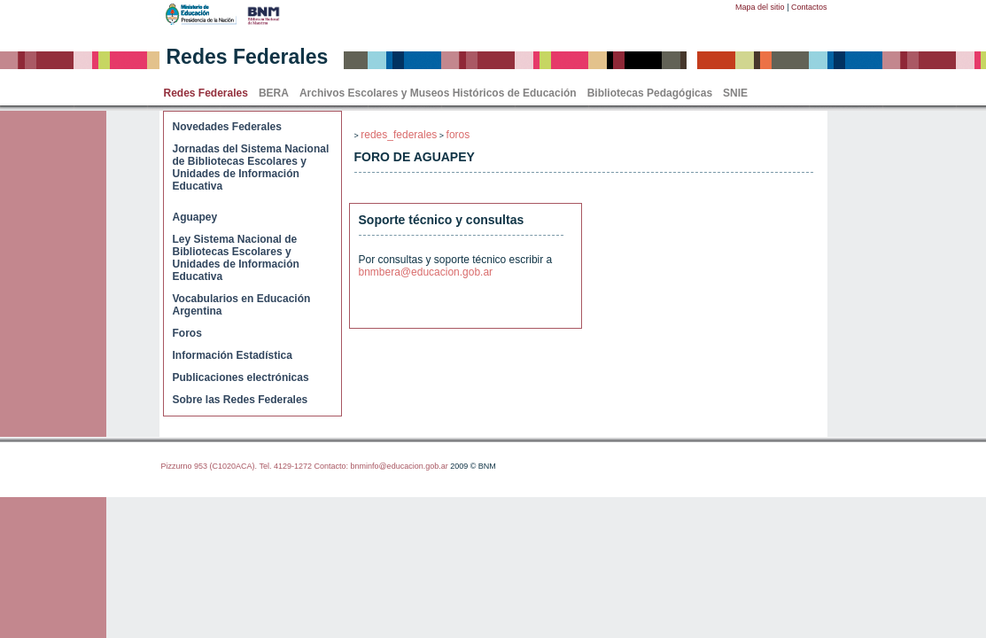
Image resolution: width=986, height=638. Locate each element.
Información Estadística (232, 355)
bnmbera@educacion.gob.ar (426, 272)
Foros (187, 333)
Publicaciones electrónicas (241, 377)
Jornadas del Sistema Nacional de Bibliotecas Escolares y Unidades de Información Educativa (251, 167)
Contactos (809, 7)
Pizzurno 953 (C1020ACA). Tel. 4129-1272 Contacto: (256, 466)
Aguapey (195, 217)
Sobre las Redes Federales (240, 399)
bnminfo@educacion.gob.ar (398, 466)
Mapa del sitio (760, 7)
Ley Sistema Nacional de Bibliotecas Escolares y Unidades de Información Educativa (236, 258)
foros (458, 134)
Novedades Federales (227, 127)
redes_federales (399, 134)
